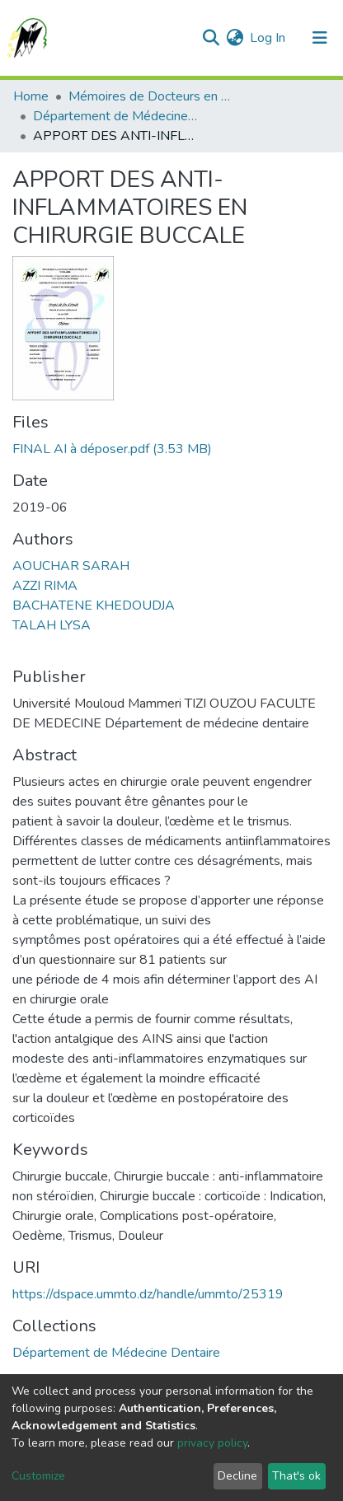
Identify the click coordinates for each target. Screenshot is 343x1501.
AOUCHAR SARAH (70, 566)
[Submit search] (210, 38)
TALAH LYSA (51, 625)
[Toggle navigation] (320, 37)
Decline (237, 1476)
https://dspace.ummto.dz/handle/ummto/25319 (148, 1294)
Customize (38, 1476)
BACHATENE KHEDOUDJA (93, 605)
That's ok (296, 1476)
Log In (268, 38)
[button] (234, 38)
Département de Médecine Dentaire (115, 116)
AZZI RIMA (45, 586)
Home (31, 96)
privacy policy (212, 1443)
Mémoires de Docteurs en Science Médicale (150, 96)
